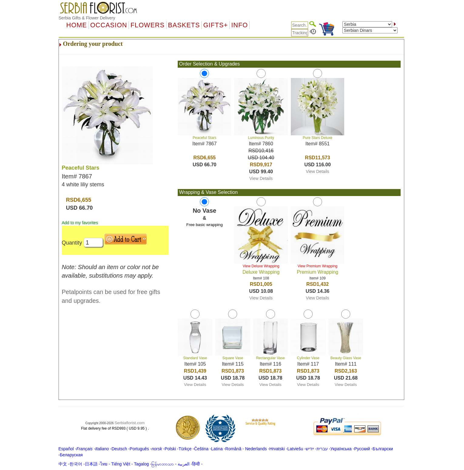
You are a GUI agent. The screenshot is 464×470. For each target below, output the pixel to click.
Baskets (184, 25)
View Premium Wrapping (318, 266)
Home (76, 25)
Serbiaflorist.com (130, 423)
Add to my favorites (80, 222)
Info (239, 25)
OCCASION (108, 25)
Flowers (147, 25)
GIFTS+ (215, 25)
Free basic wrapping (204, 224)
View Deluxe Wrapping (261, 266)
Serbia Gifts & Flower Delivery (87, 17)
